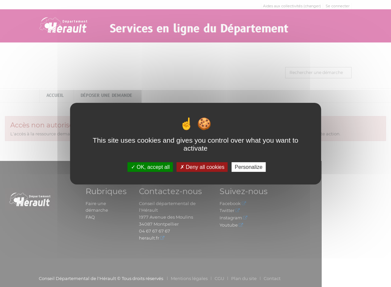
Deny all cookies (202, 167)
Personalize (249, 167)
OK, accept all (150, 167)
